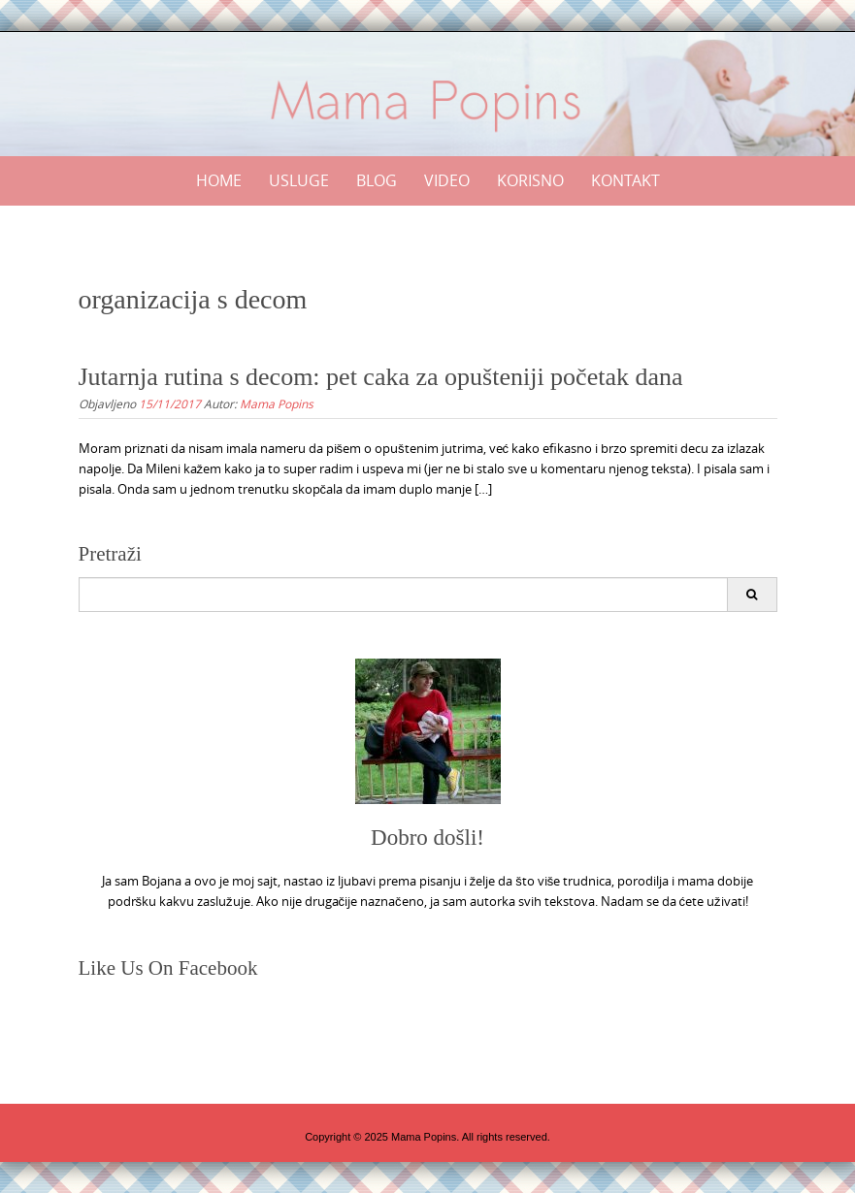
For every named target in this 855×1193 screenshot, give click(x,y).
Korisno (530, 180)
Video (447, 180)
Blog (376, 180)
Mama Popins (276, 403)
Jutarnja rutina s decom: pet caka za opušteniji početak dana (381, 377)
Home (219, 180)
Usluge (299, 180)
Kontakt (625, 180)
